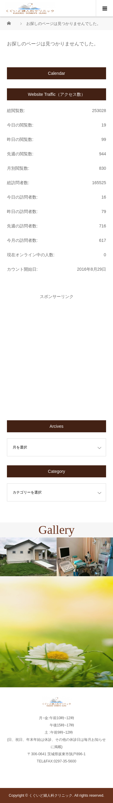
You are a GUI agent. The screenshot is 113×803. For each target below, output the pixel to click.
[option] (28, 556)
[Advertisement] (56, 355)
